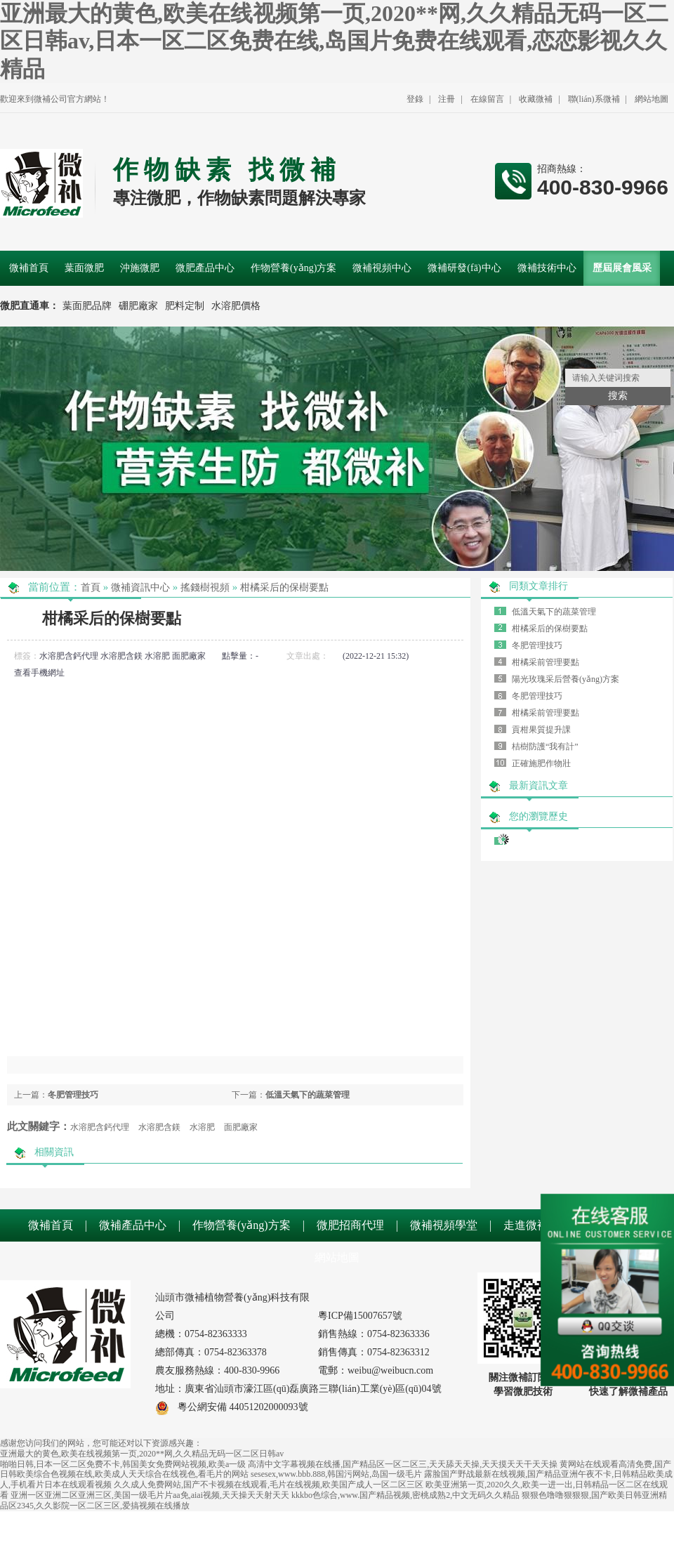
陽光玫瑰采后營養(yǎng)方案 (565, 679)
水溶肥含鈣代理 (68, 656)
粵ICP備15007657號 (360, 1315)
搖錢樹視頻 (205, 587)
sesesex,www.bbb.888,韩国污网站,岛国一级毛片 (336, 1474)
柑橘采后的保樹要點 (284, 587)
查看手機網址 (39, 673)
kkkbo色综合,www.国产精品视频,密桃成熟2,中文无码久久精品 (405, 1495)
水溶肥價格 (235, 306)
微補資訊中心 (140, 587)
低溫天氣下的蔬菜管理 (307, 1095)
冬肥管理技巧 (73, 1095)
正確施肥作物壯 (541, 763)
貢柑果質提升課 (541, 730)
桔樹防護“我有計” (545, 746)
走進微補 (525, 1225)
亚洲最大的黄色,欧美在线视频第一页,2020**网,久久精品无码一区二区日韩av (142, 1454)
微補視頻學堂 (443, 1225)
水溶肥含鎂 (121, 656)
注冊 (446, 99)
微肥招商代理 (350, 1225)
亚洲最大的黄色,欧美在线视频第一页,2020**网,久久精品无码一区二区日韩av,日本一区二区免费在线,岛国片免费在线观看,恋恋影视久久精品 (334, 41)
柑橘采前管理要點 (545, 662)
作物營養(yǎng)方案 (241, 1225)
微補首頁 (50, 1225)
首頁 (90, 587)
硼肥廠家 (138, 306)
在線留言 (487, 99)
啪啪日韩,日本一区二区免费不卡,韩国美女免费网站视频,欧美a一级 (123, 1464)
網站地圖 (651, 99)
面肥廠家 (189, 656)
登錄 (415, 99)
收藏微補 (536, 99)
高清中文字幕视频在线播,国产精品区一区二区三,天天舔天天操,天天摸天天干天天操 (402, 1464)
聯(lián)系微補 (594, 99)
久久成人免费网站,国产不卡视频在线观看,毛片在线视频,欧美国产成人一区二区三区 (268, 1484)
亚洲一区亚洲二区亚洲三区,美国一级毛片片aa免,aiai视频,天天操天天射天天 (150, 1495)
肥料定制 (184, 306)
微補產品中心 (132, 1225)
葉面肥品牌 (87, 306)
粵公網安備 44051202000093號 (231, 1407)
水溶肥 (157, 656)
